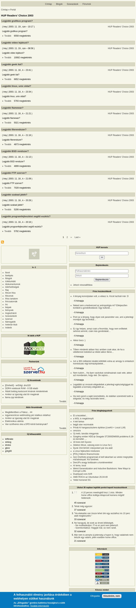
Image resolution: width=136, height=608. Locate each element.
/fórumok (9, 296)
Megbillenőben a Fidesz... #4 (18, 412)
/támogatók (10, 322)
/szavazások (11, 316)
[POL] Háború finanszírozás (86, 454)
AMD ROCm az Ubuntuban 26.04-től (90, 477)
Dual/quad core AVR (82, 474)
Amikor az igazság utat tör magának (22, 394)
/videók (8, 327)
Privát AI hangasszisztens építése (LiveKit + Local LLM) (99, 427)
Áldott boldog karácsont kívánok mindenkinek (26, 391)
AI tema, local (79, 465)
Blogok (59, 4)
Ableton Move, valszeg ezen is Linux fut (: (92, 445)
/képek (8, 307)
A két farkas (78, 421)
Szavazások (72, 4)
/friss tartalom (11, 298)
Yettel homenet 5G (82, 480)
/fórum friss (10, 293)
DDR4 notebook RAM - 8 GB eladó (21, 388)
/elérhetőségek (12, 287)
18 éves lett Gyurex (82, 442)
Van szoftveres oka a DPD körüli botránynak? (26, 424)
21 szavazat (80, 541)
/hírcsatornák (11, 301)
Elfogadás (95, 596)
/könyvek (9, 310)
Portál (13, 9)
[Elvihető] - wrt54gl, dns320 (18, 385)
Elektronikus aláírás (14, 421)
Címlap (48, 4)
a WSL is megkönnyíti (83, 418)
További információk (39, 606)
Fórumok (87, 4)
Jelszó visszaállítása (82, 285)
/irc (6, 304)
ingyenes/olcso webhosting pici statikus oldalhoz (28, 415)
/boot (7, 272)
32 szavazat (80, 531)
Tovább (8, 36)
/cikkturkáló (10, 281)
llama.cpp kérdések (14, 397)
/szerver (9, 319)
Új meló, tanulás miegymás (86, 433)
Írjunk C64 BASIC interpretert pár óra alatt (93, 448)
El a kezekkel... (80, 415)
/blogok (8, 278)
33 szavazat (80, 519)
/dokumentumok (12, 284)
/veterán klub (11, 324)
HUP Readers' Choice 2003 (121, 26)
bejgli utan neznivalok (83, 424)
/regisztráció (11, 313)
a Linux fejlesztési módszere (86, 451)
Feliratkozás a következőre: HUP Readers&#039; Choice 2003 (2, 242)
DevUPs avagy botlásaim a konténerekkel (92, 462)
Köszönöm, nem (112, 596)
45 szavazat (80, 503)
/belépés (9, 275)
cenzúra (77, 430)
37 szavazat (80, 510)
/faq (7, 290)
